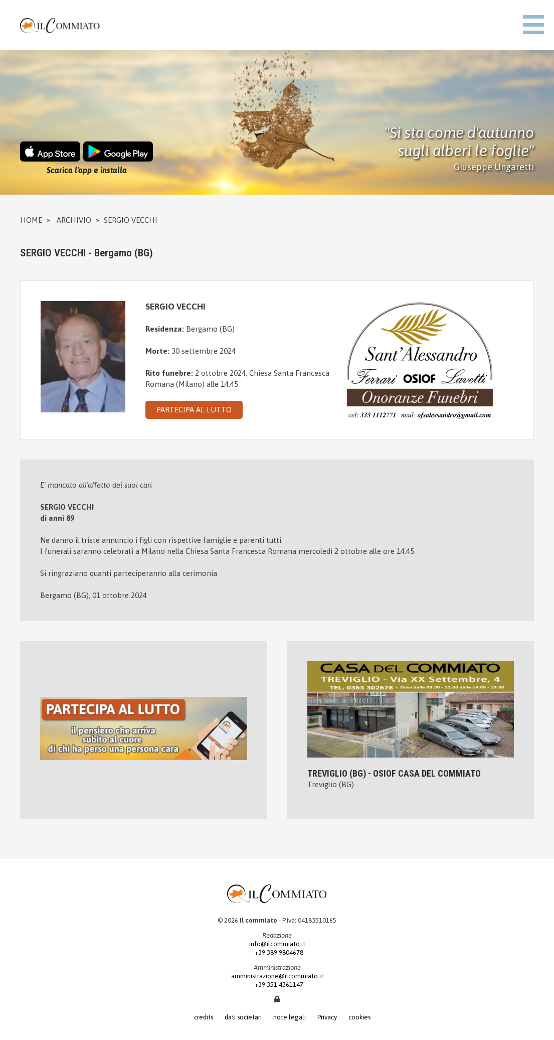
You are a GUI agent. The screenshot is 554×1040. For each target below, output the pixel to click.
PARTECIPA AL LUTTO (194, 409)
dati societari (243, 1017)
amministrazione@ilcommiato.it (277, 976)
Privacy (327, 1017)
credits (203, 1017)
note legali (289, 1017)
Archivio (74, 220)
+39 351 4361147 (277, 984)
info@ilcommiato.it (277, 944)
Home (31, 220)
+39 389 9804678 (277, 952)
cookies (359, 1017)
